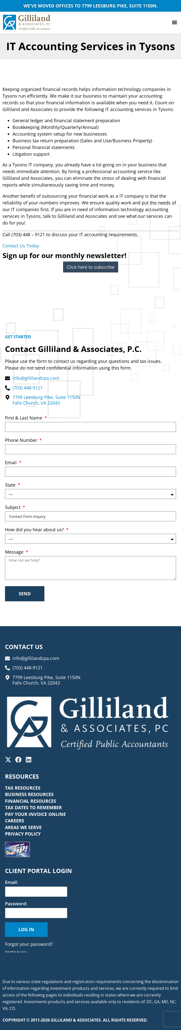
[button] (174, 22)
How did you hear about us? (35, 530)
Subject (13, 507)
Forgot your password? (29, 944)
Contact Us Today (20, 246)
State (11, 485)
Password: (16, 903)
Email (11, 462)
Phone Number (21, 440)
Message (15, 552)
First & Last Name (24, 418)
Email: (11, 882)
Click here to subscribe (90, 267)
